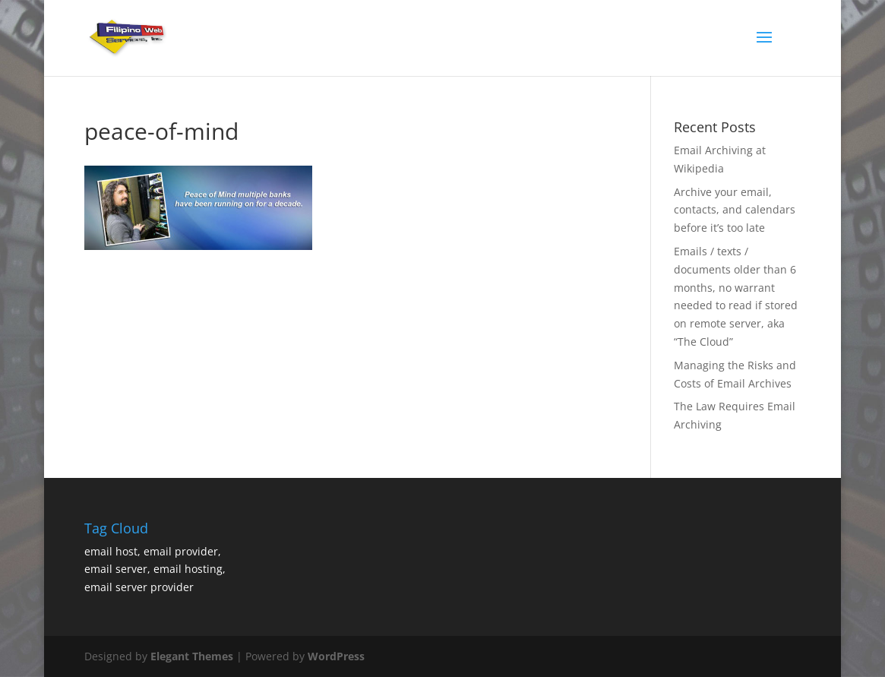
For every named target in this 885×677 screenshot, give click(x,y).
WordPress (336, 656)
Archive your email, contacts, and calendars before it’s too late (734, 210)
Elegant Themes (191, 656)
